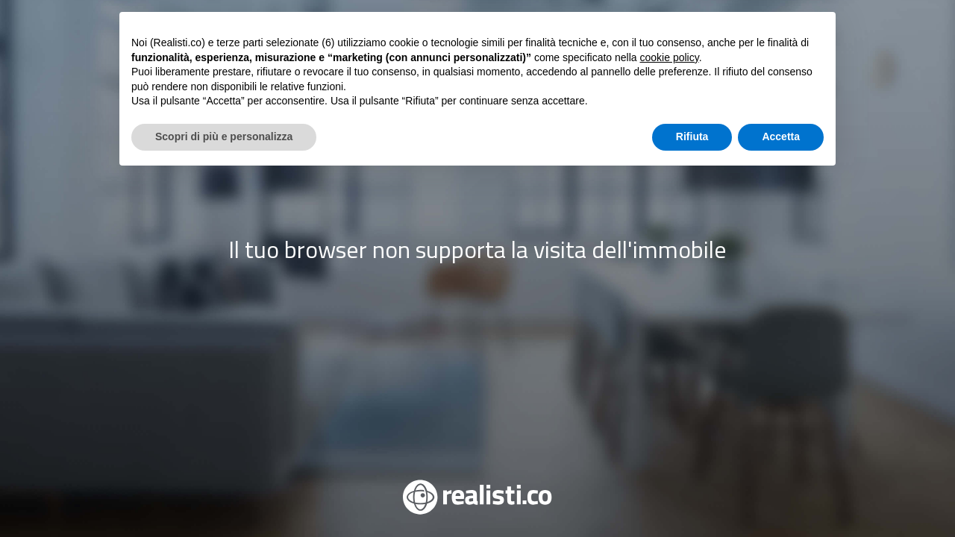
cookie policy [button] (669, 417)
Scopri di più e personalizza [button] (223, 496)
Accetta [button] (781, 496)
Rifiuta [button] (692, 496)
